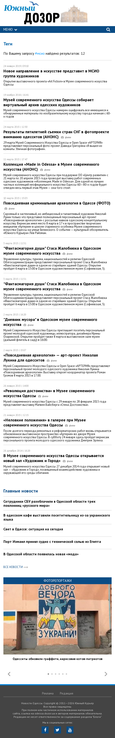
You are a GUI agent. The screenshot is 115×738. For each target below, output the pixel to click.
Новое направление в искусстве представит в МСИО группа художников (51, 73)
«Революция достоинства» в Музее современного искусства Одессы (49, 393)
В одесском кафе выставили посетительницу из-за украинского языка (56, 517)
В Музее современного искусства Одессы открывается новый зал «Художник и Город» (53, 458)
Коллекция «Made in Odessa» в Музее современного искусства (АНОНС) (51, 167)
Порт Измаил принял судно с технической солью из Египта (52, 541)
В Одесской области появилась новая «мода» (41, 554)
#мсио (40, 53)
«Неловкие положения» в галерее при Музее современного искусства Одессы (44, 422)
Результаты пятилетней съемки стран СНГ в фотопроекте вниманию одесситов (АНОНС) (56, 134)
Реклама (48, 693)
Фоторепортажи (58, 580)
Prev (9, 674)
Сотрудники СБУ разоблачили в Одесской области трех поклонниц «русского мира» (49, 503)
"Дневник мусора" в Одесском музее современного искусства (50, 322)
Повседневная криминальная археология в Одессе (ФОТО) (56, 205)
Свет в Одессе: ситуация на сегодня (33, 529)
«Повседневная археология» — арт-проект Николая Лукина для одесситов (50, 357)
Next (106, 674)
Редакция (66, 693)
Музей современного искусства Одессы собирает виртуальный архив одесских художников (48, 102)
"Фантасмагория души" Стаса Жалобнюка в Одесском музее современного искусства (52, 251)
